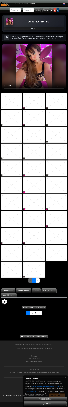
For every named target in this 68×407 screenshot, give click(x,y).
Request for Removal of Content (34, 307)
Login (38, 10)
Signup (45, 10)
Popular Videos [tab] (24, 290)
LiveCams (17, 4)
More (32, 4)
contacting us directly (30, 391)
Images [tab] (36, 290)
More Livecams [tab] (9, 295)
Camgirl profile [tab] (49, 290)
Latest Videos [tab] (8, 290)
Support (34, 356)
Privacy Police (34, 370)
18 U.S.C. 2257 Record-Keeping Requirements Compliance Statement (34, 372)
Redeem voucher (34, 359)
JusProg (49, 348)
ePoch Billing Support (34, 362)
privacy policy (28, 389)
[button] (64, 3)
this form (62, 389)
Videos (25, 4)
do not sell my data (58, 393)
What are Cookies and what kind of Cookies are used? (46, 386)
